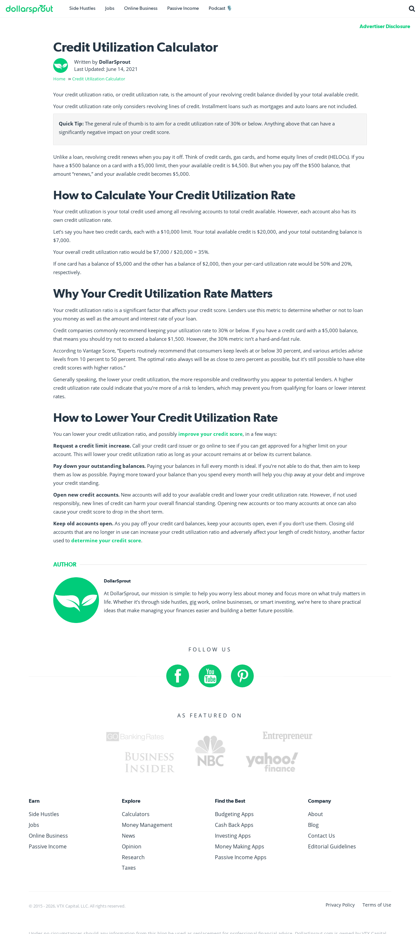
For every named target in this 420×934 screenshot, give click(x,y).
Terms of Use (377, 905)
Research (133, 857)
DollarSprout (115, 61)
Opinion (131, 846)
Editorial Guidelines (332, 846)
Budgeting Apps (234, 814)
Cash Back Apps (234, 824)
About (315, 814)
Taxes (129, 867)
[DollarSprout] (34, 8)
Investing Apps (233, 835)
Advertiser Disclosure (385, 26)
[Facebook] (177, 675)
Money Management (147, 824)
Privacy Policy (341, 905)
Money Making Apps (239, 846)
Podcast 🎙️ (221, 8)
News (128, 835)
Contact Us (321, 835)
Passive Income (183, 8)
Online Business (140, 8)
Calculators (136, 814)
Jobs (109, 8)
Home (59, 79)
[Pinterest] (242, 675)
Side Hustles (82, 8)
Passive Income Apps (241, 857)
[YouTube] (210, 675)
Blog (313, 824)
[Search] (412, 9)
